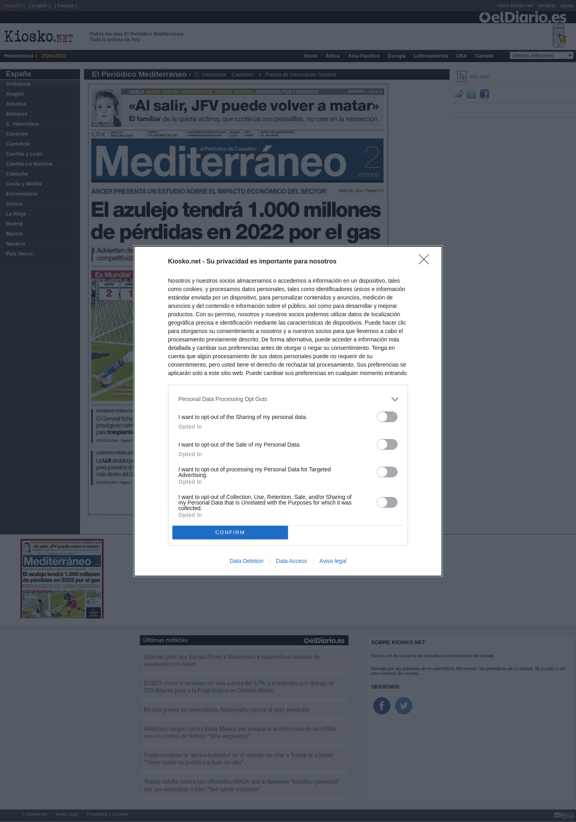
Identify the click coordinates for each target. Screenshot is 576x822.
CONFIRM (230, 532)
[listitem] (288, 399)
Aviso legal (333, 561)
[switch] (387, 416)
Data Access (291, 561)
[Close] (426, 261)
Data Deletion (247, 561)
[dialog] (288, 411)
